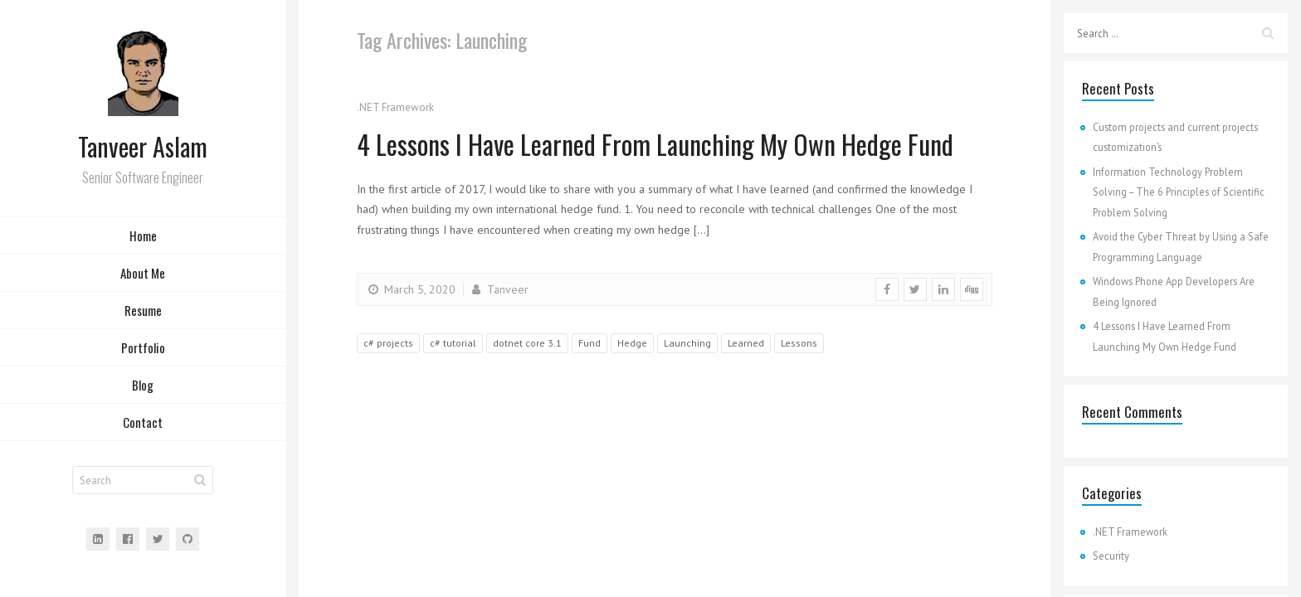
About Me (142, 274)
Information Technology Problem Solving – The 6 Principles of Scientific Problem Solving (1178, 192)
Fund (589, 343)
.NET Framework (395, 107)
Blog (142, 385)
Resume (143, 311)
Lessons (799, 343)
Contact (143, 423)
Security (1111, 555)
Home (143, 236)
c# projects (388, 343)
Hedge (632, 343)
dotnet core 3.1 (527, 343)
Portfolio (143, 348)
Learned (746, 343)
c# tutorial (453, 343)
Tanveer (499, 289)
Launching (687, 343)
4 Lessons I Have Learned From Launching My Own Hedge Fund (659, 143)
